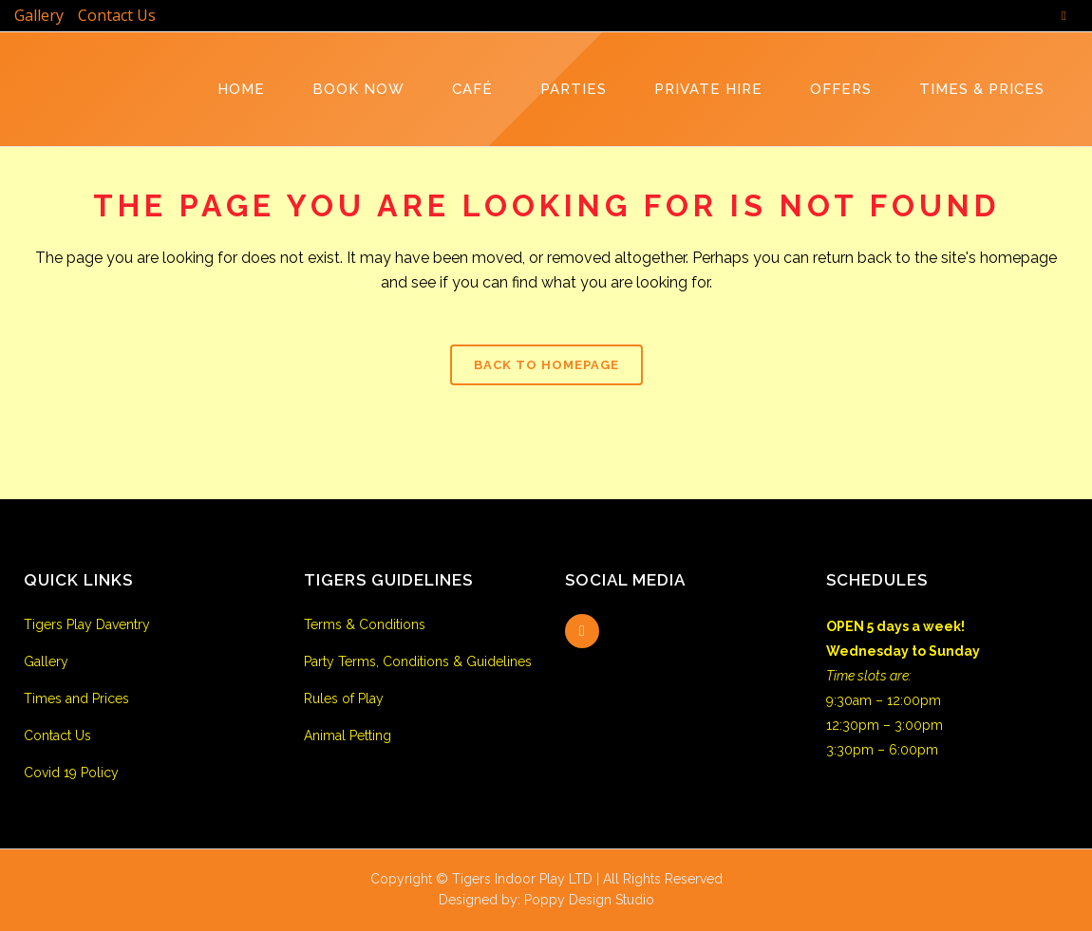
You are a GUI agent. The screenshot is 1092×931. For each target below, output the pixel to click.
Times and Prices (76, 698)
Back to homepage (546, 365)
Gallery (39, 15)
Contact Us (117, 15)
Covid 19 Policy (71, 772)
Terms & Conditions (364, 624)
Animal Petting (347, 735)
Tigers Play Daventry (87, 624)
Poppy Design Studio (589, 899)
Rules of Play (344, 698)
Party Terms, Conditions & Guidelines (418, 661)
